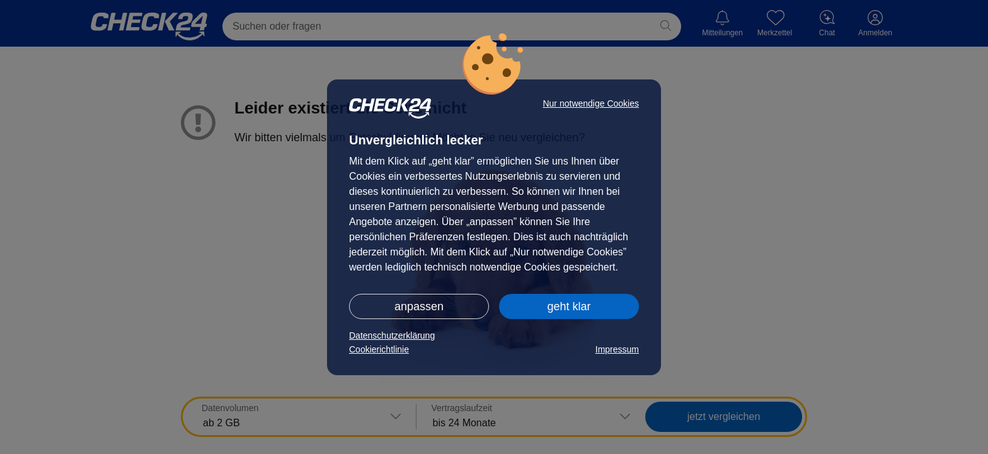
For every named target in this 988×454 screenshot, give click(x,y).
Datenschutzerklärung (392, 335)
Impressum (617, 349)
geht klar (568, 306)
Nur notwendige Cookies (591, 103)
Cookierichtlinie (379, 349)
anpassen (419, 306)
